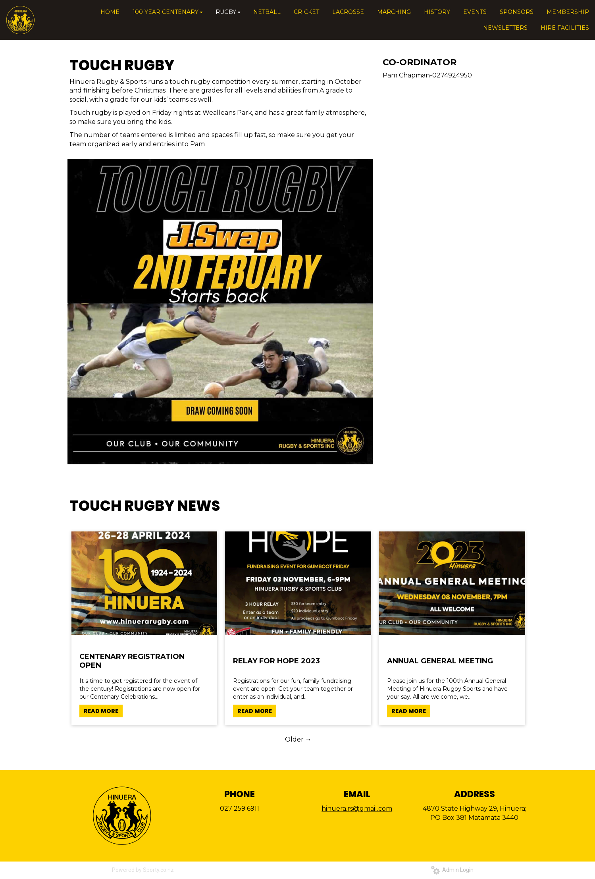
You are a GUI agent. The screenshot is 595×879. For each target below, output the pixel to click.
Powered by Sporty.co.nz (143, 870)
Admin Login (452, 870)
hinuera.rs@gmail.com (357, 808)
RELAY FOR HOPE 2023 (276, 661)
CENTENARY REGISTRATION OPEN (132, 661)
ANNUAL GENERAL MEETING (440, 661)
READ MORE (101, 711)
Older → (298, 739)
